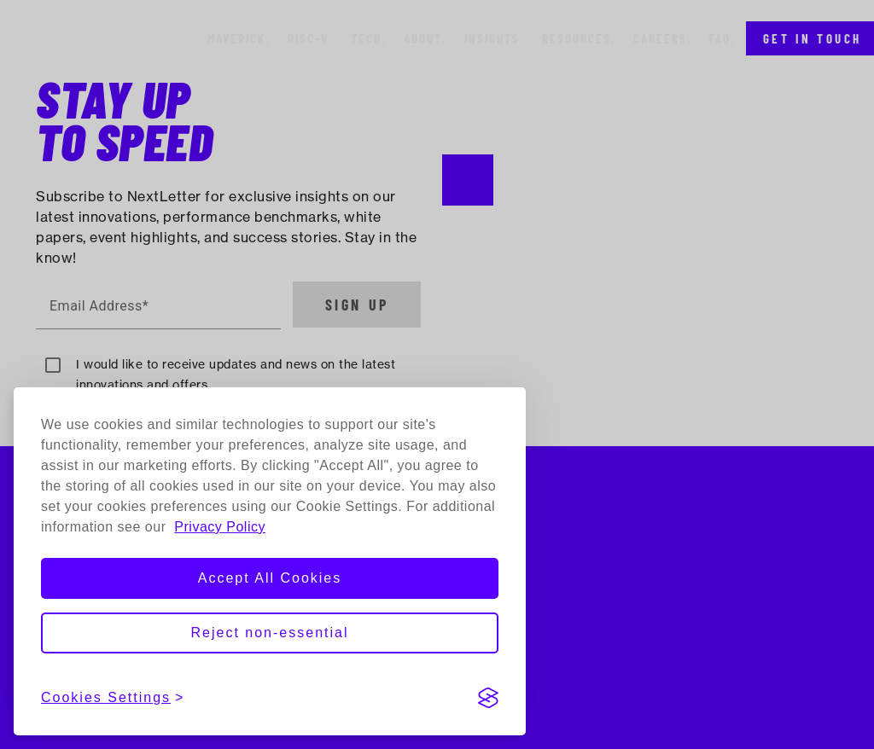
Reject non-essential (270, 632)
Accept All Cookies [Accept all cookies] (270, 578)
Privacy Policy (219, 527)
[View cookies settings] (112, 697)
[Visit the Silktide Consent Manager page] (488, 698)
